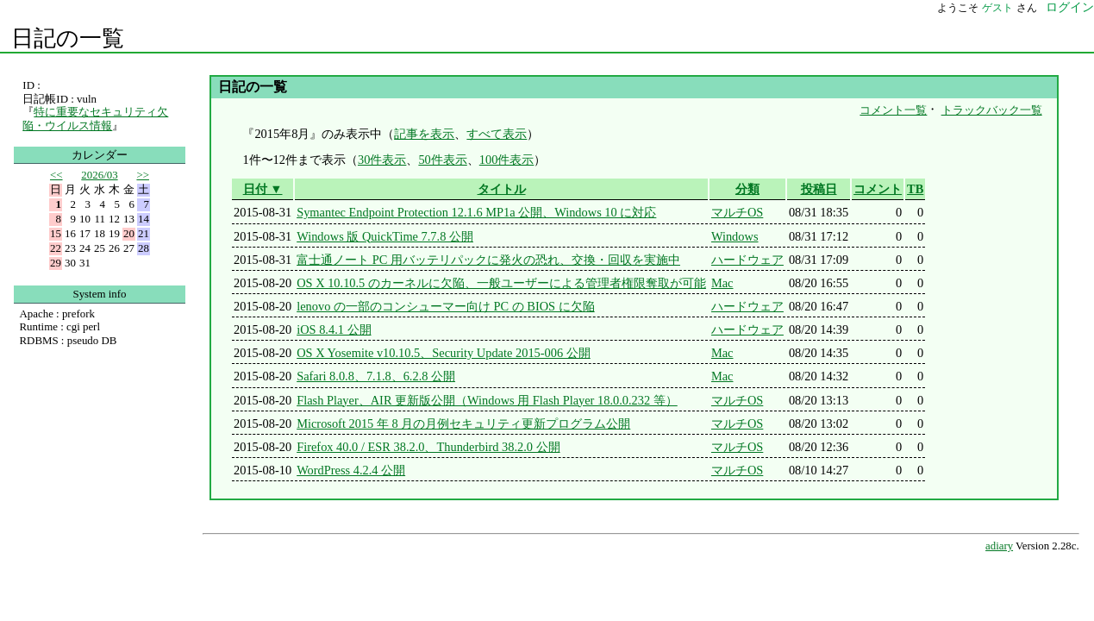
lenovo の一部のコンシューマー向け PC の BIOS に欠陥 (446, 306)
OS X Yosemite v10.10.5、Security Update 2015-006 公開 (444, 353)
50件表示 (442, 159)
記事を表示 (424, 134)
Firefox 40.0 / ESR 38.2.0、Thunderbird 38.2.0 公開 (428, 447)
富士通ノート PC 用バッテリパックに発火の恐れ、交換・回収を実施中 (488, 260)
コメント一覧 (893, 110)
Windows (735, 236)
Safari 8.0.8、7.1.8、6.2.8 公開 (376, 376)
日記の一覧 (67, 38)
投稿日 (819, 189)
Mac (722, 283)
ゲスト (997, 8)
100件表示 (506, 159)
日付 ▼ (263, 189)
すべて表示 (496, 134)
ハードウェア (747, 260)
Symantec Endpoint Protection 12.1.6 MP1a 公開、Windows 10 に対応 (476, 212)
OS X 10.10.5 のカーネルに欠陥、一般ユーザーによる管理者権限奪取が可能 (501, 283)
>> (142, 174)
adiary (999, 546)
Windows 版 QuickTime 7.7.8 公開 (385, 236)
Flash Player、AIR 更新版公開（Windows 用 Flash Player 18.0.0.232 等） (487, 400)
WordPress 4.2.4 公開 (351, 470)
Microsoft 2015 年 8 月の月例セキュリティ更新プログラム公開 (463, 423)
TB (915, 189)
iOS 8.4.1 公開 (334, 329)
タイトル (502, 189)
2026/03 (99, 174)
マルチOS (737, 212)
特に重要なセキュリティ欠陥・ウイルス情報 (95, 118)
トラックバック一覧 (991, 110)
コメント (877, 189)
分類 (747, 189)
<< (56, 174)
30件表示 (382, 159)
